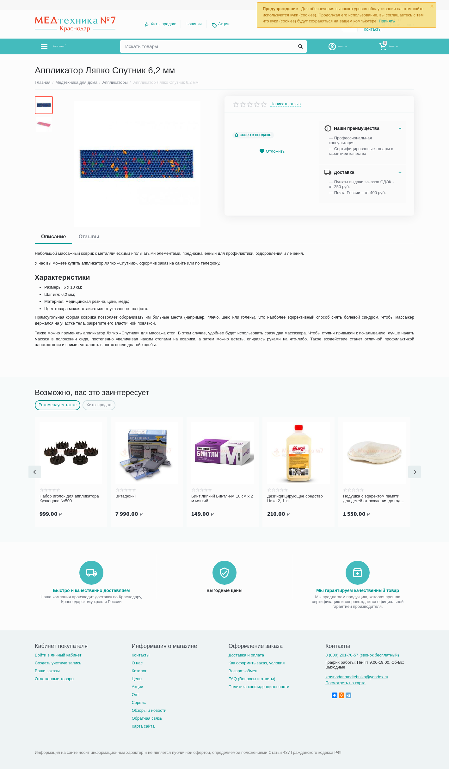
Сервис (139, 701)
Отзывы (88, 236)
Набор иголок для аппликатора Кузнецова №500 (69, 499)
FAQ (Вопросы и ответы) (252, 678)
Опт (135, 694)
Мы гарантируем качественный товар (357, 589)
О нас (137, 662)
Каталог (139, 670)
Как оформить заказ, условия (257, 662)
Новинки (194, 23)
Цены (137, 678)
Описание (53, 236)
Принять (387, 21)
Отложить (272, 151)
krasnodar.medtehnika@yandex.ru (356, 676)
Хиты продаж (163, 23)
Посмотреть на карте (345, 682)
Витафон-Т (125, 496)
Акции (224, 23)
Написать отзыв (285, 104)
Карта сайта (143, 725)
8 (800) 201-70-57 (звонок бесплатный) (362, 654)
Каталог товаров (72, 46)
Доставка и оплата (246, 654)
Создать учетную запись (58, 662)
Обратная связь (147, 717)
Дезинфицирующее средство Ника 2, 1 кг (295, 499)
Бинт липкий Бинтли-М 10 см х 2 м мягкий (222, 499)
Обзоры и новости (149, 709)
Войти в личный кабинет (58, 654)
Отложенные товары (54, 678)
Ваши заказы (47, 670)
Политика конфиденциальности (259, 686)
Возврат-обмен (243, 670)
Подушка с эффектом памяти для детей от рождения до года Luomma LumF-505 (373, 499)
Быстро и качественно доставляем (91, 589)
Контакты (140, 654)
